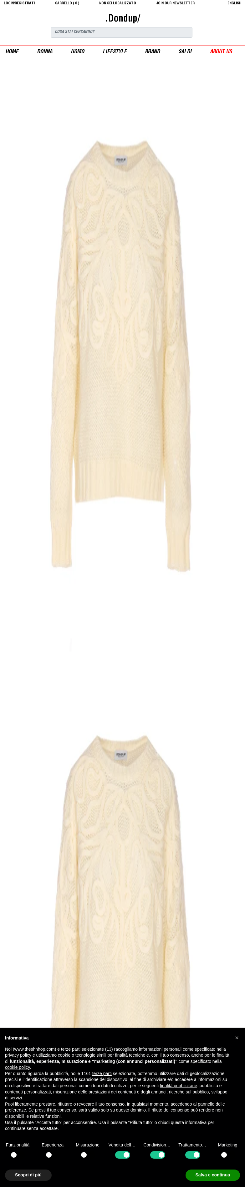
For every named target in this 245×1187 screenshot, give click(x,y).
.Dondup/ (122, 19)
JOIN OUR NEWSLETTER (175, 3)
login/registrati (19, 3)
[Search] (121, 32)
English (234, 3)
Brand (152, 52)
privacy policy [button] (18, 1055)
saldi (184, 52)
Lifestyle (115, 52)
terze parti (102, 1073)
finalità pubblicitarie (178, 1085)
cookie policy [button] (17, 1067)
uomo (77, 52)
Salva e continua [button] (213, 1174)
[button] (237, 1038)
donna (44, 52)
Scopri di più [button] (28, 1174)
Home (11, 52)
